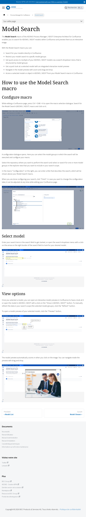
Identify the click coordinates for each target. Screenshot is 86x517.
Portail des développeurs (11, 497)
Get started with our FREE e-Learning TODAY (52, 2)
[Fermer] (84, 2)
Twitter (5, 463)
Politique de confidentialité (70, 509)
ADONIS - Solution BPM (10, 484)
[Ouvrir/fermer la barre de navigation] (3, 7)
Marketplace (7, 491)
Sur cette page (9, 21)
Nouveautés (6, 432)
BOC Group (7, 481)
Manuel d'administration (10, 438)
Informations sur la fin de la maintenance (15, 447)
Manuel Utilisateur (7, 435)
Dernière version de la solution (12, 487)
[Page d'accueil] (4, 15)
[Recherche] (74, 8)
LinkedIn (5, 466)
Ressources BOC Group (10, 494)
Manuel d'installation (8, 441)
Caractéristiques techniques (11, 444)
